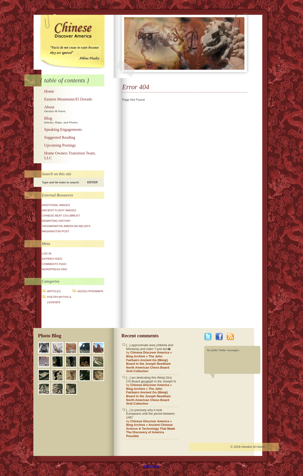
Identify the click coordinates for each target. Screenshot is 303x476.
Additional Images (56, 204)
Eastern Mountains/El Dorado (68, 99)
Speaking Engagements (63, 129)
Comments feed (54, 263)
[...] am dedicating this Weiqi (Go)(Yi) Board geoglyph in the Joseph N (151, 391)
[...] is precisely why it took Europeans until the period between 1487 (151, 423)
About (73, 109)
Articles (54, 291)
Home (49, 91)
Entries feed (52, 258)
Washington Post (55, 231)
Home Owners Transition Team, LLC (70, 155)
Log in (46, 253)
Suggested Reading (59, 137)
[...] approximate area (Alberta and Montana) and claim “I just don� (151, 358)
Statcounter (152, 466)
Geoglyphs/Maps (90, 291)
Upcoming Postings (60, 145)
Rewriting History (56, 220)
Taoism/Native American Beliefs (66, 225)
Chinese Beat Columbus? (61, 215)
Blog (73, 120)
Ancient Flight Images (59, 210)
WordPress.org (54, 269)
